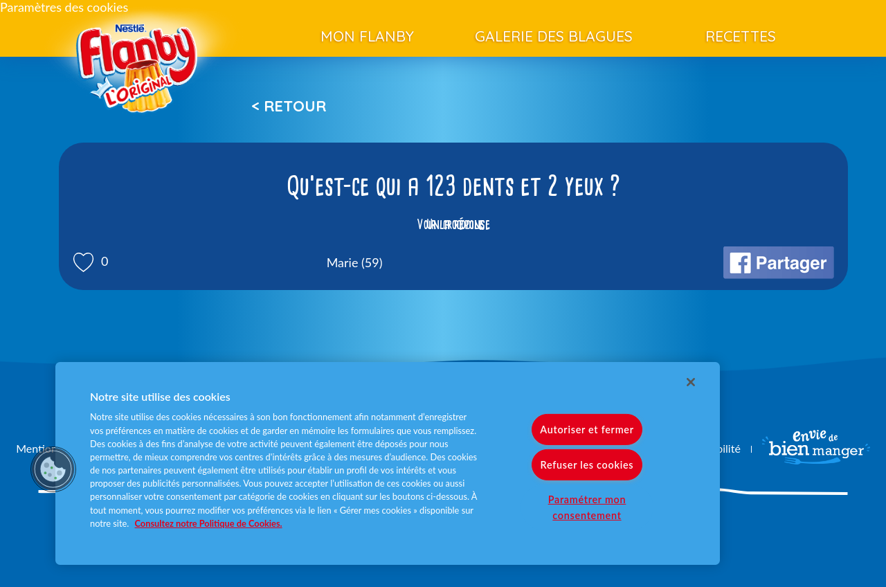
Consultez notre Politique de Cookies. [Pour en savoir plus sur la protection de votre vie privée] (208, 523)
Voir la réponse (453, 224)
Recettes (740, 36)
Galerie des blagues (554, 36)
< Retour (288, 106)
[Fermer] (691, 382)
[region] (387, 463)
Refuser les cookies (587, 465)
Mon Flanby (367, 36)
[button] (53, 469)
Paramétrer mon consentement (587, 507)
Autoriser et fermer (586, 429)
